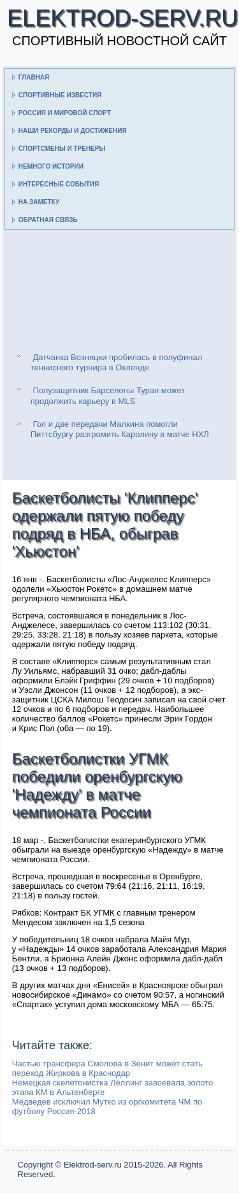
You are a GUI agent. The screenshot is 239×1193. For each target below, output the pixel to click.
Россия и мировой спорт (64, 112)
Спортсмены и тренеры (61, 148)
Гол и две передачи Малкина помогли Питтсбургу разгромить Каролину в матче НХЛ (120, 429)
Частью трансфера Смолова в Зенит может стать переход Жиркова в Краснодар (107, 1068)
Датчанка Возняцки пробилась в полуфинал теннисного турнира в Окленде (117, 362)
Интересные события (58, 184)
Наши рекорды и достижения (72, 130)
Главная (34, 77)
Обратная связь (48, 219)
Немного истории (50, 166)
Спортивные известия (60, 95)
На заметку (38, 202)
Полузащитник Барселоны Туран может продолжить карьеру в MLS (108, 395)
